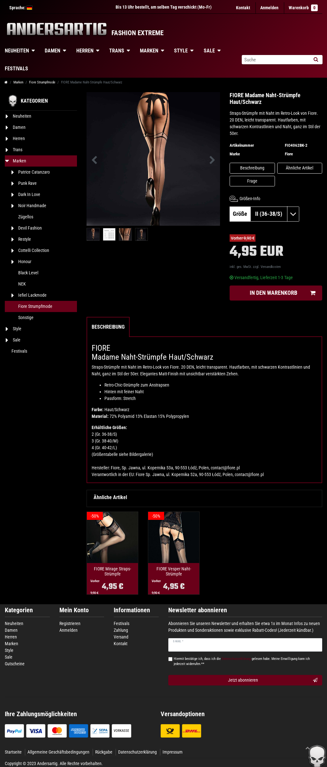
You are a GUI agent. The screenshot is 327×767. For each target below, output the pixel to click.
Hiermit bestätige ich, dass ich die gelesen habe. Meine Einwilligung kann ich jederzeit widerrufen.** (242, 661)
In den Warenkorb (283, 293)
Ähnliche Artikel (299, 167)
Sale (209, 51)
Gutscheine (15, 663)
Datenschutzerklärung (137, 752)
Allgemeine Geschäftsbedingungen (58, 752)
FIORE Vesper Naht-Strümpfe (173, 571)
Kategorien (19, 610)
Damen (52, 51)
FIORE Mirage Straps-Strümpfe (112, 571)
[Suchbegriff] (275, 59)
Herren (85, 51)
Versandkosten (271, 267)
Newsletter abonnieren (197, 610)
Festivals (121, 623)
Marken (149, 51)
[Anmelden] (269, 7)
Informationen (132, 610)
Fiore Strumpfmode (42, 82)
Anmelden (68, 630)
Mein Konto (74, 610)
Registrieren (69, 623)
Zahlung (121, 630)
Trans (116, 51)
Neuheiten (14, 623)
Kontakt (243, 7)
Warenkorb (303, 7)
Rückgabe (103, 752)
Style (181, 51)
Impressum (173, 752)
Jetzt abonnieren (272, 680)
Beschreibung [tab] (108, 327)
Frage (252, 181)
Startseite (13, 752)
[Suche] (316, 59)
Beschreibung (252, 167)
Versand (121, 636)
